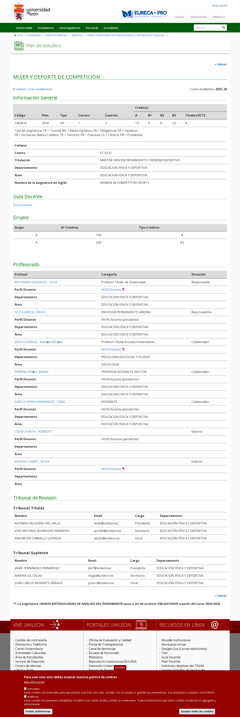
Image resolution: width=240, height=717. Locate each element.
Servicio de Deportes (29, 661)
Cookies (120, 668)
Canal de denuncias (102, 649)
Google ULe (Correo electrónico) (184, 649)
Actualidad (111, 28)
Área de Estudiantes (29, 657)
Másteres (77, 35)
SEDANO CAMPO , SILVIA (32, 461)
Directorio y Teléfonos (31, 644)
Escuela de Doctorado (104, 653)
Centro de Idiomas (28, 666)
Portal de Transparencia (106, 644)
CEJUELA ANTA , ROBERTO (33, 431)
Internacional (198, 17)
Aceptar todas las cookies (197, 712)
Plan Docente (171, 661)
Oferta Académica (56, 35)
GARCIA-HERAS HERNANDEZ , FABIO (40, 402)
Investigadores (70, 28)
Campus (179, 17)
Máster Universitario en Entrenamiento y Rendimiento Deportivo (126, 35)
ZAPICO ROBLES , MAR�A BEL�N (39, 342)
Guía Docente (22, 205)
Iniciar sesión (219, 5)
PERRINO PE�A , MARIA (31, 372)
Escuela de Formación (104, 670)
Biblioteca (219, 17)
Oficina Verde (24, 670)
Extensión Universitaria (105, 666)
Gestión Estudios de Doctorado (183, 670)
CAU (165, 653)
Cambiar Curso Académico (32, 89)
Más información (34, 683)
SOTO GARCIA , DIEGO (30, 312)
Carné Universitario (29, 649)
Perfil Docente (111, 290)
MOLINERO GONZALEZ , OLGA (36, 282)
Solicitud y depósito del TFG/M (183, 666)
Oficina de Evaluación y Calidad (110, 640)
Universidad (24, 28)
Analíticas (33, 698)
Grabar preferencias (38, 712)
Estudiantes (46, 28)
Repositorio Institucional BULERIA (112, 661)
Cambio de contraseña (31, 640)
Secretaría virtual (174, 644)
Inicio (20, 35)
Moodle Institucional (176, 640)
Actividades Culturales (30, 653)
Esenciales (33, 690)
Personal (92, 28)
